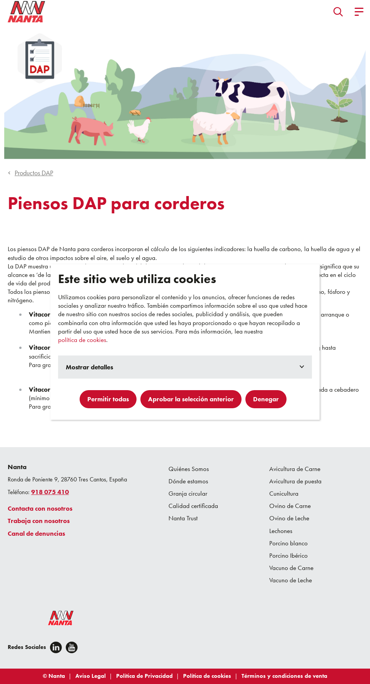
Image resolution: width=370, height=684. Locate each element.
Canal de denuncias (36, 533)
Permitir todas (108, 399)
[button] (338, 11)
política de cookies (82, 339)
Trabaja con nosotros (39, 520)
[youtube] (72, 647)
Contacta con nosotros (40, 508)
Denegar (266, 399)
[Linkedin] (56, 647)
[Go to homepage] (26, 11)
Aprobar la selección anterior (191, 399)
